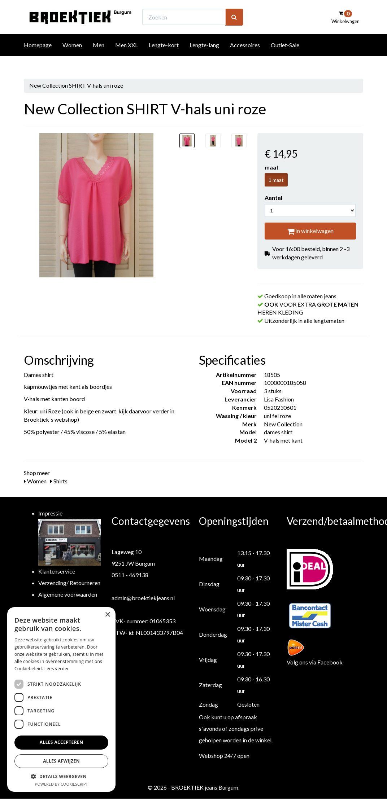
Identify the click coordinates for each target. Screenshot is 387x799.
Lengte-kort (164, 58)
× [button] (107, 615)
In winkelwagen (310, 230)
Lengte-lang (204, 58)
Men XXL (126, 58)
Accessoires (245, 58)
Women (72, 58)
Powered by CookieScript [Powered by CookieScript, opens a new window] (61, 784)
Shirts (59, 481)
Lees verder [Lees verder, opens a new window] (56, 669)
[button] (61, 776)
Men (98, 58)
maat (272, 167)
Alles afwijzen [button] (61, 761)
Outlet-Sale (285, 58)
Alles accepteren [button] (61, 742)
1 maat (276, 180)
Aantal (273, 197)
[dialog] (61, 699)
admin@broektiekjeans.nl (143, 597)
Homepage (38, 58)
